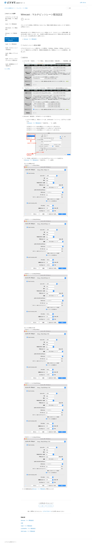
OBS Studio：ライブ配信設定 (11, 28)
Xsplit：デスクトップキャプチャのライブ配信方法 (11, 59)
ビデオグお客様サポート (10, 8)
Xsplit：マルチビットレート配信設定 (11, 48)
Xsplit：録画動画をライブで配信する (11, 64)
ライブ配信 (25, 8)
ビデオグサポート (47, 511)
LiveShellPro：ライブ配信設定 (28, 528)
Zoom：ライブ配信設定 (11, 24)
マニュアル (19, 8)
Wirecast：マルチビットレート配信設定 (11, 39)
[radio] (42, 506)
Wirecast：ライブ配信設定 (11, 34)
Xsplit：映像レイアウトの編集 (11, 54)
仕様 (22, 523)
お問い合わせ (83, 2)
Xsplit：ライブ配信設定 (11, 44)
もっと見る (7, 68)
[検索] (76, 8)
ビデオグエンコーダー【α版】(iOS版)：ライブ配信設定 (11, 18)
